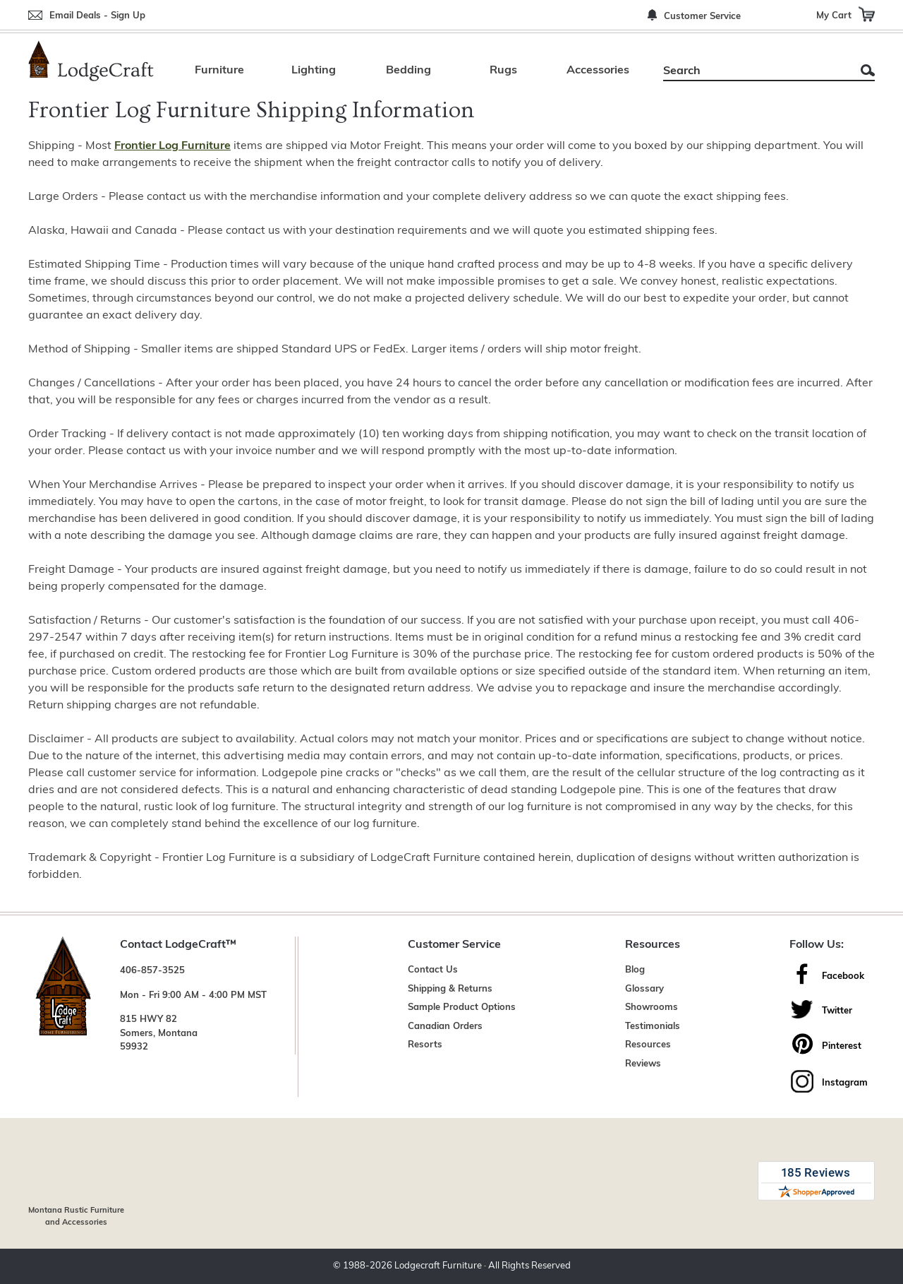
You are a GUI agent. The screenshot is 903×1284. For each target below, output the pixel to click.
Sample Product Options (462, 1007)
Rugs (503, 70)
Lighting (313, 70)
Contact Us (433, 970)
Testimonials (652, 1026)
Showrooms (651, 1007)
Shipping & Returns (450, 989)
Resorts (425, 1045)
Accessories (597, 70)
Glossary (644, 989)
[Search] (753, 71)
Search (868, 70)
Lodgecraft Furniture (438, 1266)
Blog (635, 970)
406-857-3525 (152, 970)
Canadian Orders (445, 1026)
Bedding (408, 70)
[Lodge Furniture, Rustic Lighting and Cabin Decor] (91, 60)
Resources (648, 1045)
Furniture (219, 70)
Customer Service (702, 16)
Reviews (643, 1064)
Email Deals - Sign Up (97, 15)
